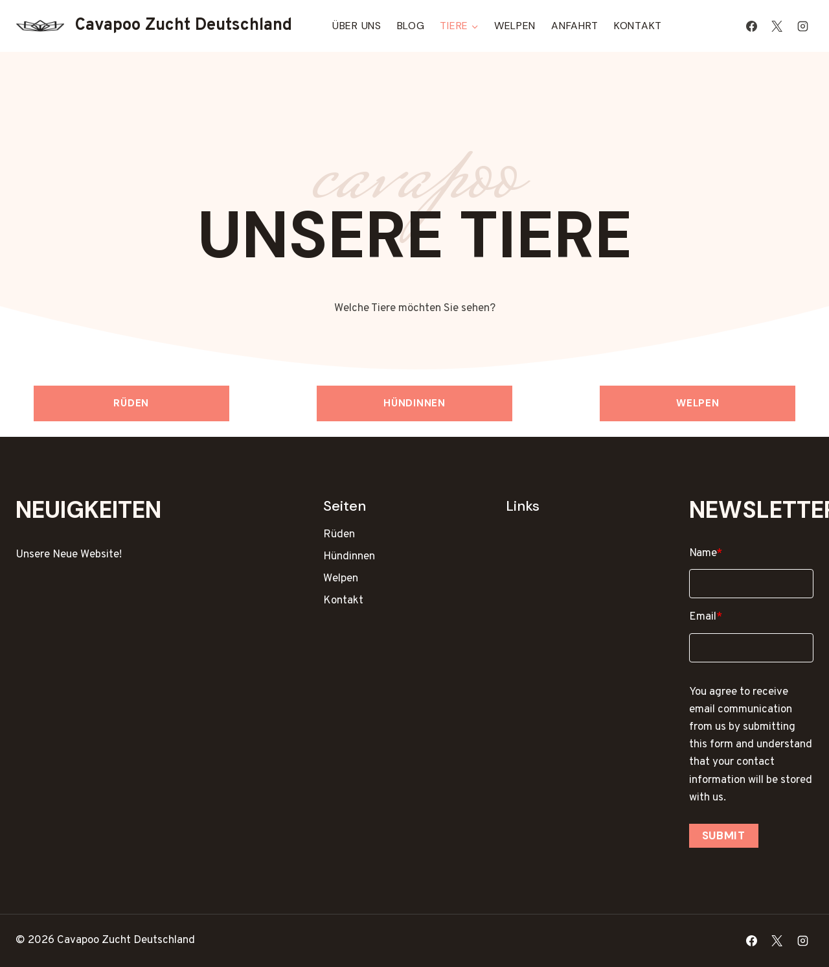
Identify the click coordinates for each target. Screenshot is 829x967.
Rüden (131, 403)
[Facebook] (752, 26)
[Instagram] (802, 26)
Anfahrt (574, 25)
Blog (411, 25)
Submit (723, 835)
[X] (777, 26)
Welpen (515, 25)
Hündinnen (414, 403)
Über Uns (356, 25)
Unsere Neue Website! (69, 555)
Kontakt (638, 25)
